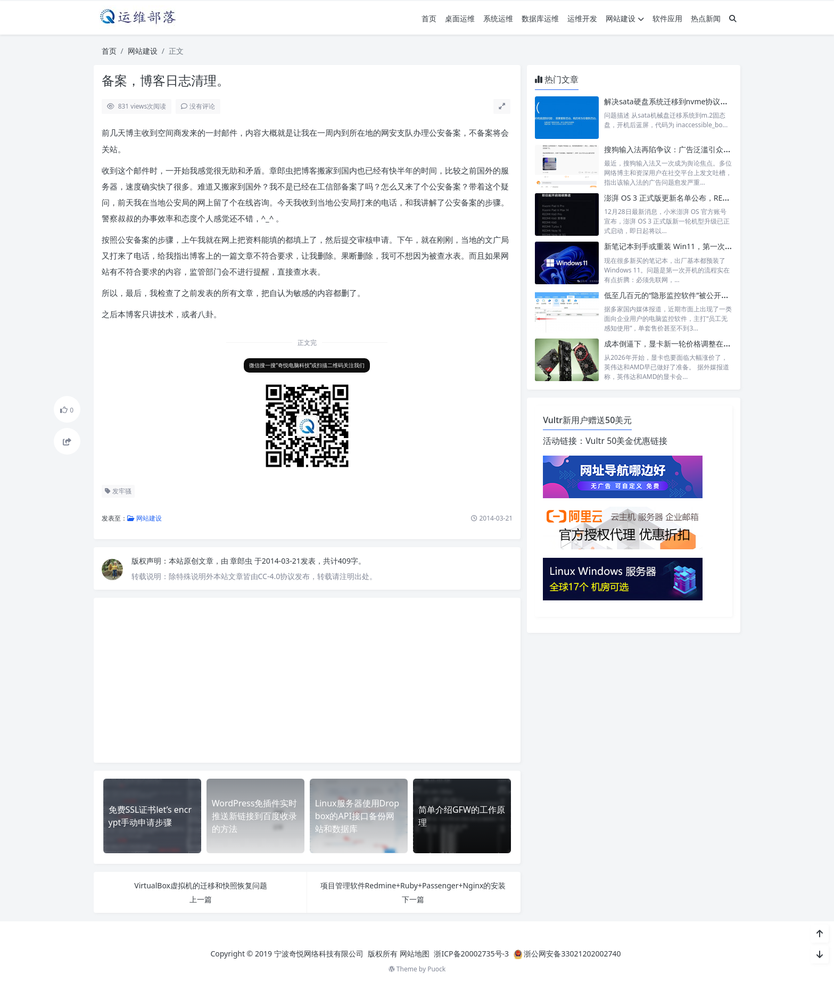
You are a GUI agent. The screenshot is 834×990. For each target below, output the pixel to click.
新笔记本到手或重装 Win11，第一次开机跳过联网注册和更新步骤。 (716, 246)
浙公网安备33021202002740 (572, 953)
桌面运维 (460, 18)
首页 (429, 18)
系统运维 (498, 18)
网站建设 (625, 18)
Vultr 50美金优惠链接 (626, 441)
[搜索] (733, 18)
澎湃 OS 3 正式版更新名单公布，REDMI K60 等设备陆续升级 (705, 198)
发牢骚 (118, 491)
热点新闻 (706, 18)
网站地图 (415, 953)
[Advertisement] (307, 680)
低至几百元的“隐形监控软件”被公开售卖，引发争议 (688, 295)
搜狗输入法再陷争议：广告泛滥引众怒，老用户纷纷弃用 (697, 149)
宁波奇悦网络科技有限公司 (319, 953)
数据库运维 (540, 18)
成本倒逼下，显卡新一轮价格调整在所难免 (675, 344)
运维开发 (582, 18)
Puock (436, 969)
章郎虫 (242, 561)
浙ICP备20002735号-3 (471, 953)
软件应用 (667, 18)
